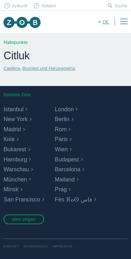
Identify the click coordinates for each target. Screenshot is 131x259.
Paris (61, 139)
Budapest (67, 159)
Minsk (11, 189)
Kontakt (11, 246)
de (106, 22)
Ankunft (20, 5)
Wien (61, 149)
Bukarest (14, 149)
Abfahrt (48, 5)
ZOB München (21, 22)
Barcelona (67, 169)
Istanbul (13, 109)
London (64, 109)
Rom (61, 129)
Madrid (12, 129)
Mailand (65, 179)
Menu (123, 21)
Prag (61, 189)
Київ (9, 139)
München (15, 179)
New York (15, 119)
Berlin (62, 119)
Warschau (16, 169)
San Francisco (21, 199)
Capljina (11, 68)
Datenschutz (36, 246)
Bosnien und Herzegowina (48, 68)
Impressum (63, 246)
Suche (121, 5)
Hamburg (15, 159)
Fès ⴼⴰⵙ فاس (73, 199)
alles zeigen (24, 219)
